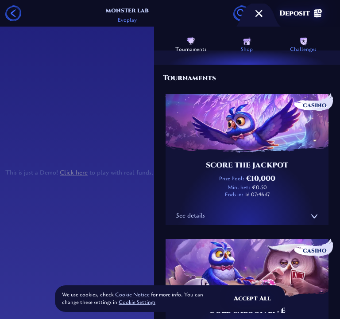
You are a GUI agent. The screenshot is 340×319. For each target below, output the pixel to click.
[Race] (259, 13)
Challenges (303, 45)
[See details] (314, 216)
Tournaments (190, 45)
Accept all (252, 298)
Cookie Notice (132, 294)
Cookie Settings (137, 303)
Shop (247, 45)
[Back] (13, 13)
